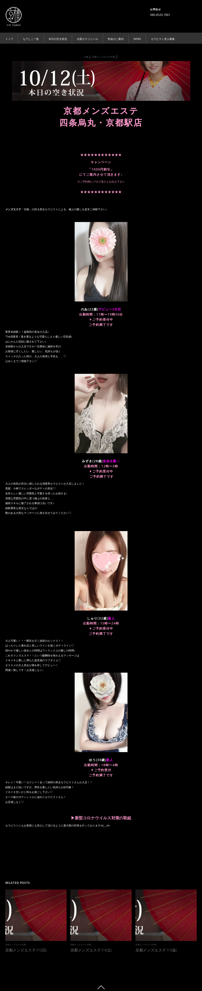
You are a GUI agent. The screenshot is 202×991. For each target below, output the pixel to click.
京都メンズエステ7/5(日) (26, 949)
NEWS (137, 39)
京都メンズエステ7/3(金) (156, 949)
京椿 (86, 56)
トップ (9, 39)
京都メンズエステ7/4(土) (91, 949)
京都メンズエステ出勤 (103, 56)
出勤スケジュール (87, 39)
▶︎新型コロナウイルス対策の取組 (101, 817)
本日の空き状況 (58, 39)
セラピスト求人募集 (163, 39)
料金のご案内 (116, 39)
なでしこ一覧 (31, 39)
